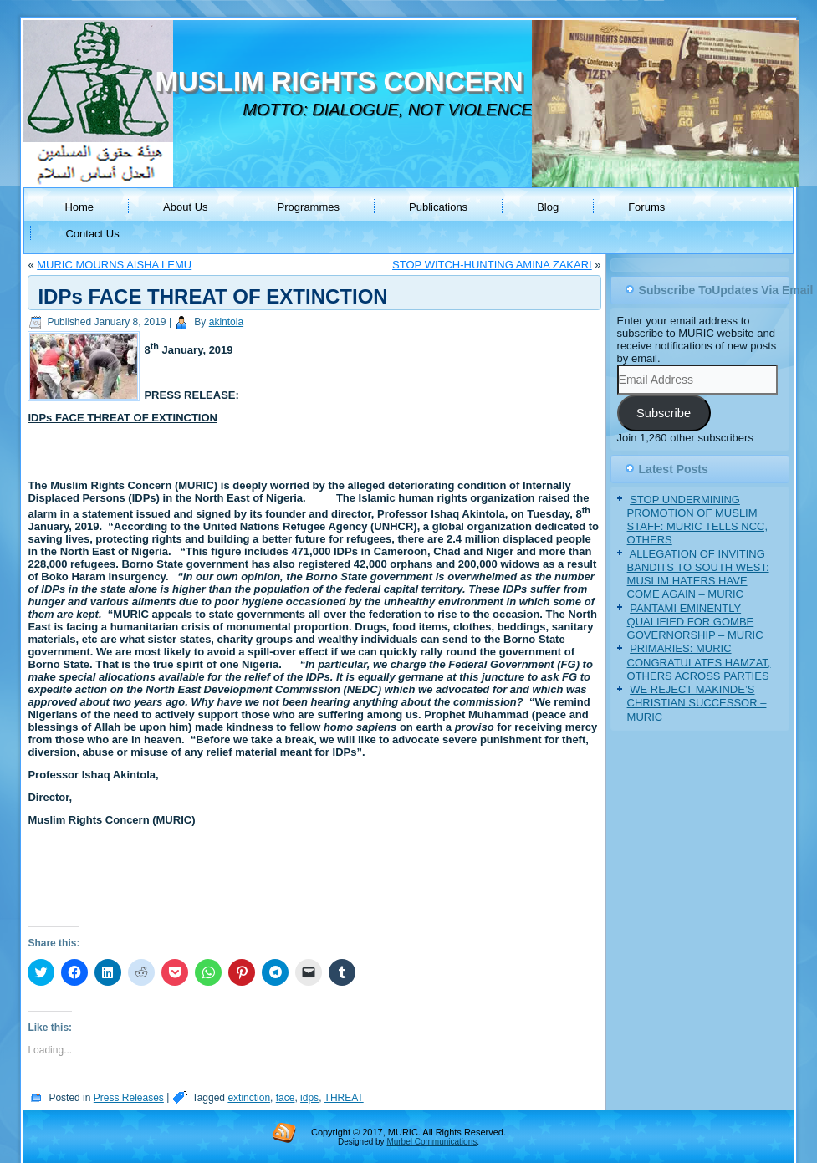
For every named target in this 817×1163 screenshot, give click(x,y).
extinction (248, 1098)
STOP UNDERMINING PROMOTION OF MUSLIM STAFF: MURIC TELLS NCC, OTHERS (697, 520)
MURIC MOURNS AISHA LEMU (114, 264)
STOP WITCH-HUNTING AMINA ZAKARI (492, 264)
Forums (646, 207)
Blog (548, 207)
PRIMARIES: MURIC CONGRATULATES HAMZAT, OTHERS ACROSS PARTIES (699, 662)
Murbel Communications (431, 1141)
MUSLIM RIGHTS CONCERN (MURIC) (397, 81)
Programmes (309, 207)
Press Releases (129, 1098)
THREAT (344, 1098)
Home (79, 207)
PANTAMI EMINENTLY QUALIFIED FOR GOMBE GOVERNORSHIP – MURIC (695, 622)
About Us (185, 207)
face (285, 1098)
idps (309, 1098)
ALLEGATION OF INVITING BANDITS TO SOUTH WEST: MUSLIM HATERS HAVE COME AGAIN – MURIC (698, 574)
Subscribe (663, 413)
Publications (438, 207)
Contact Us (92, 233)
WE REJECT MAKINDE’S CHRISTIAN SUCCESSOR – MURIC (697, 703)
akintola (226, 322)
